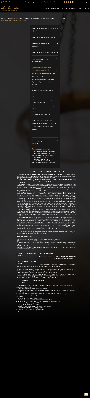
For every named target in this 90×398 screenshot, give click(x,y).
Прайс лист (56, 8)
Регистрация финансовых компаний (44, 52)
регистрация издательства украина (44, 162)
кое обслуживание (38, 309)
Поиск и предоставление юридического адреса (32, 289)
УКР (87, 2)
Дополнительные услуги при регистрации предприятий (49, 18)
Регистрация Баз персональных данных (30, 298)
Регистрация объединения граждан (44, 37)
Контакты (66, 8)
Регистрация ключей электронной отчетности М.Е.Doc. (35, 300)
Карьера (74, 8)
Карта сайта (84, 8)
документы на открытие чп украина (44, 152)
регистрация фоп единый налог (43, 155)
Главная (3, 18)
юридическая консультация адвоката (45, 153)
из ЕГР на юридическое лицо (52, 293)
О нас (47, 8)
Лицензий (28, 304)
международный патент (41, 157)
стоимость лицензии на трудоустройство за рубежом (41, 160)
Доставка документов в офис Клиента (29, 311)
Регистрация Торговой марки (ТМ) (28, 303)
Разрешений (36, 304)
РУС (84, 2)
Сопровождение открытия (26, 295)
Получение (21, 293)
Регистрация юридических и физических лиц (20, 18)
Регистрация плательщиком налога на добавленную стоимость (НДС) (39, 301)
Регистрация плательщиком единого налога (13, 20)
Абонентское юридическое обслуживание (31, 308)
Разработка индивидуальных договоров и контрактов (34, 306)
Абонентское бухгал (24, 309)
